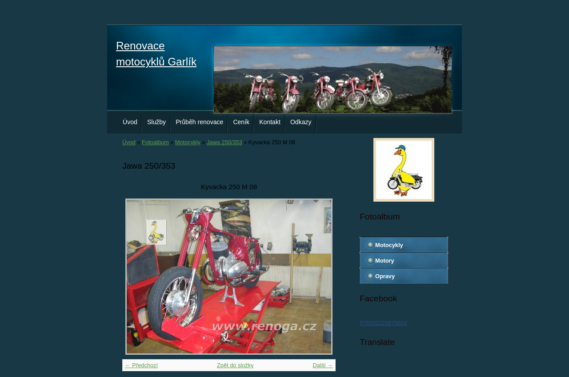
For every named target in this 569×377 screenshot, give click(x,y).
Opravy (385, 276)
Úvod (130, 122)
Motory (384, 260)
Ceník (241, 122)
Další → (323, 365)
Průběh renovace (199, 122)
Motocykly (187, 142)
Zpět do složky (235, 365)
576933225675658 (383, 323)
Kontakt (269, 122)
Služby (156, 122)
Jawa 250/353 (224, 142)
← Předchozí (141, 365)
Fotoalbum (155, 142)
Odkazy (301, 122)
